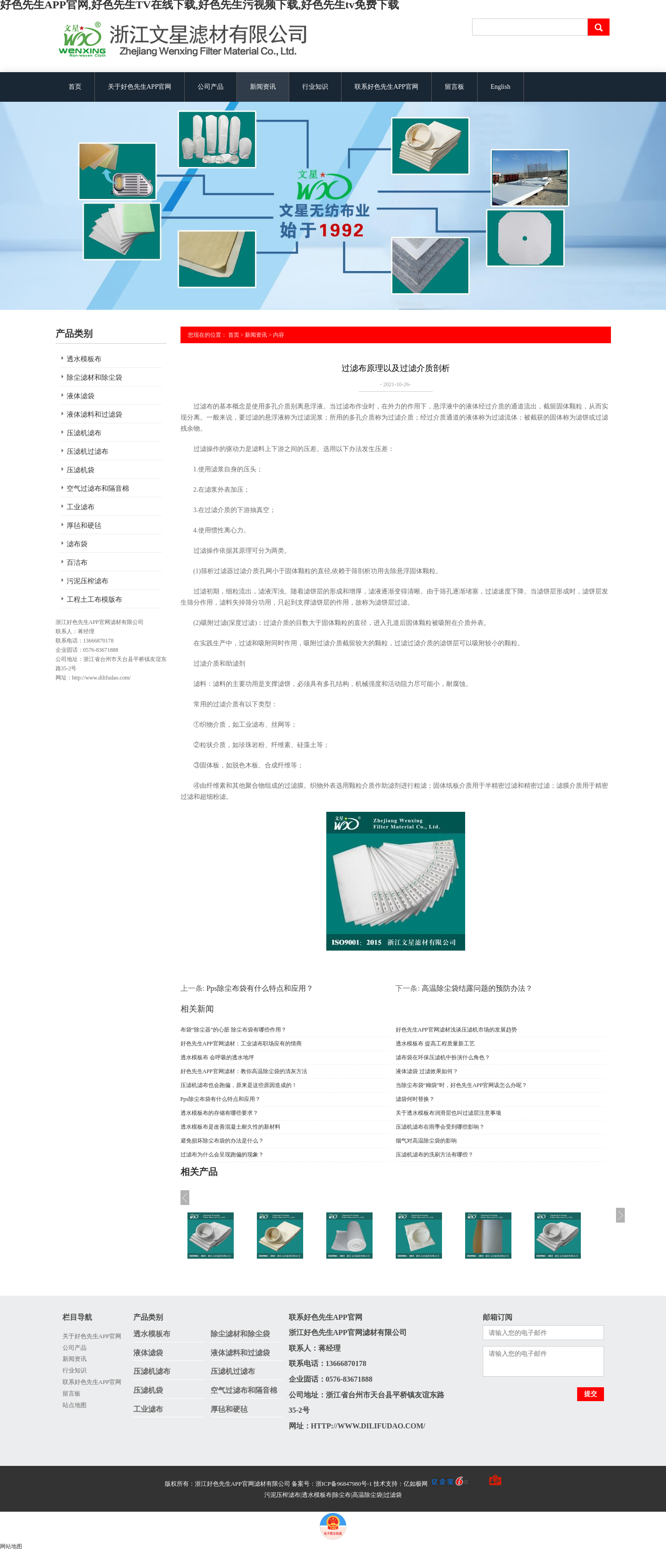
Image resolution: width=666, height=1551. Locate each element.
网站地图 (11, 1546)
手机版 (477, 1483)
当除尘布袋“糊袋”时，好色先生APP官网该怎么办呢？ (462, 1085)
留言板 (454, 86)
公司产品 (211, 86)
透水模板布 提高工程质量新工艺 (435, 1043)
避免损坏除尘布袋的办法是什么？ (222, 1140)
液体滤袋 (80, 396)
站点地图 (74, 1405)
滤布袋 (77, 544)
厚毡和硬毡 (84, 525)
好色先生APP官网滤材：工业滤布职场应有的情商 (241, 1043)
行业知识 (315, 86)
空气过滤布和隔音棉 (98, 488)
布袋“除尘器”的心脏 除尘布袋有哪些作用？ (234, 1029)
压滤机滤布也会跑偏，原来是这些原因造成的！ (239, 1085)
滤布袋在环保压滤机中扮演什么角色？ (443, 1057)
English (500, 86)
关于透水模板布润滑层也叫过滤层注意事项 (448, 1113)
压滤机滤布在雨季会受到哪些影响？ (440, 1127)
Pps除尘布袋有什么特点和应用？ (221, 1099)
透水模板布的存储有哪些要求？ (219, 1113)
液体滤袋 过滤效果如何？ (427, 1071)
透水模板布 (84, 359)
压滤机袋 (80, 470)
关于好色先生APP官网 (140, 86)
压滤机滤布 (84, 433)
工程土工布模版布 (94, 599)
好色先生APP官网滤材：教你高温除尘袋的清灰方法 (244, 1071)
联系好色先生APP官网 (386, 86)
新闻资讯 (263, 86)
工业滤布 (80, 507)
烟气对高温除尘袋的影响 (426, 1140)
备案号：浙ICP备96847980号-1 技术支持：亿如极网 (380, 1483)
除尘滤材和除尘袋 (94, 377)
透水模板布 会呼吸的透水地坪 (217, 1057)
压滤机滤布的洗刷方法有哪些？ (434, 1154)
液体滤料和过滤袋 (94, 414)
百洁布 (77, 562)
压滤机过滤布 (87, 451)
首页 (74, 86)
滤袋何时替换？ (415, 1099)
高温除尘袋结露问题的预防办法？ (477, 988)
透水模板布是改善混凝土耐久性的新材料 (230, 1127)
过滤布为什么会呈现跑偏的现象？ (222, 1154)
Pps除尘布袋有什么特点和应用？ (259, 988)
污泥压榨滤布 (87, 581)
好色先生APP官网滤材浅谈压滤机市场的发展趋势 (456, 1029)
